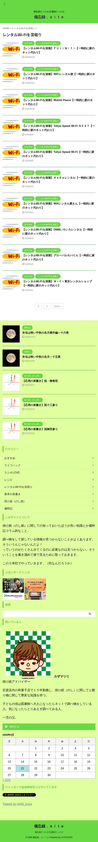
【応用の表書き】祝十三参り (40, 405)
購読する (12, 726)
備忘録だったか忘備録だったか (49, 832)
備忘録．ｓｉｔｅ (49, 17)
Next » (57, 306)
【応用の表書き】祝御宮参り (40, 429)
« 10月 (7, 780)
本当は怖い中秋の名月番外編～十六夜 (45, 332)
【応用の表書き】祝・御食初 (40, 380)
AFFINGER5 (67, 837)
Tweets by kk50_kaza (17, 804)
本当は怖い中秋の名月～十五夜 (41, 356)
